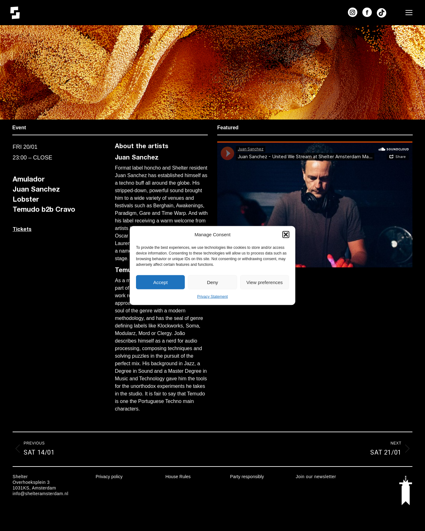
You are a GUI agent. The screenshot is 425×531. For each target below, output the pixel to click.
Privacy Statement (212, 296)
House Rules (177, 476)
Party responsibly (247, 476)
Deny (212, 282)
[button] (286, 235)
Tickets (22, 229)
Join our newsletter (316, 476)
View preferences (264, 282)
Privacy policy (109, 476)
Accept (160, 282)
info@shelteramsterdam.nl (40, 493)
